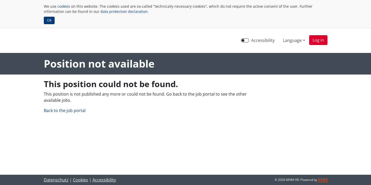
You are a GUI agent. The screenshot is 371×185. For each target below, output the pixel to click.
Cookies (80, 180)
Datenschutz (56, 180)
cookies (63, 6)
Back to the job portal (65, 110)
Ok (49, 20)
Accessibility (104, 180)
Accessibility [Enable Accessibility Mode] (263, 40)
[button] (318, 40)
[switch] (245, 40)
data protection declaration (124, 11)
